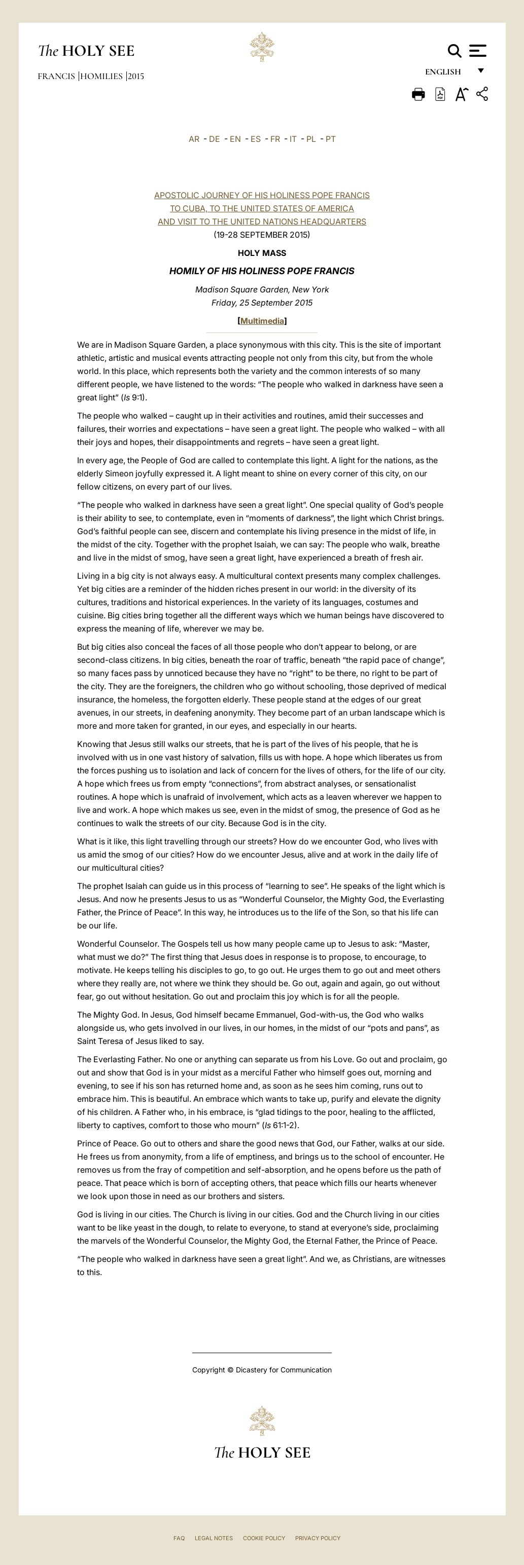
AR (194, 139)
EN (235, 139)
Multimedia (262, 321)
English (447, 75)
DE (214, 139)
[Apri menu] (476, 50)
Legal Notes (214, 1538)
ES (256, 139)
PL (311, 139)
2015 (136, 76)
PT (331, 139)
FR (275, 139)
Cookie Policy (264, 1538)
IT (293, 139)
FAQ (179, 1538)
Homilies (102, 76)
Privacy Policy (317, 1538)
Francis (57, 76)
